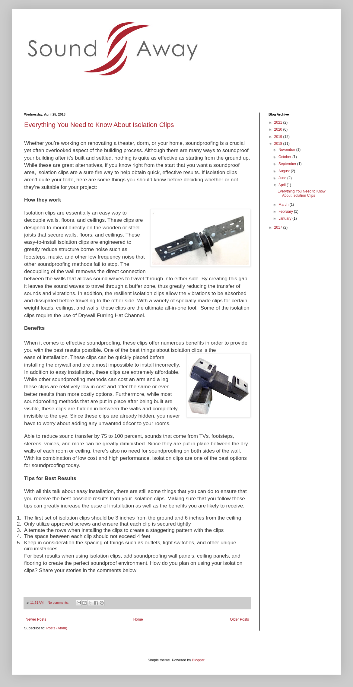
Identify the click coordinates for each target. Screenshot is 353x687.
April (282, 185)
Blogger (198, 660)
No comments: (59, 602)
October (285, 157)
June (282, 178)
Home (138, 619)
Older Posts (239, 619)
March (284, 204)
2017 (278, 227)
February (286, 211)
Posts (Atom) (56, 628)
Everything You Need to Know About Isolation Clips (99, 125)
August (284, 171)
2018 (278, 144)
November (287, 150)
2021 (278, 122)
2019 (278, 137)
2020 (278, 129)
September (287, 164)
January (285, 218)
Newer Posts (36, 619)
